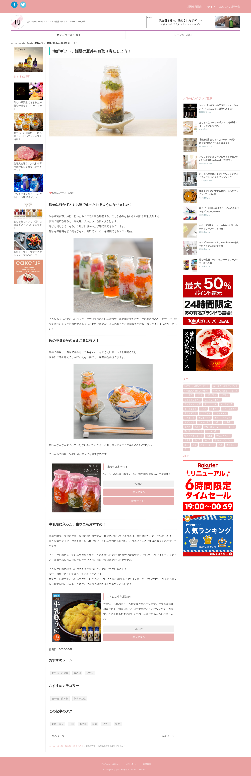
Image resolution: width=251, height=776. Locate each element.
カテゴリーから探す (69, 34)
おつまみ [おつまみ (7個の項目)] (188, 395)
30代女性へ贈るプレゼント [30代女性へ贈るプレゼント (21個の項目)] (196, 386)
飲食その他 (80, 698)
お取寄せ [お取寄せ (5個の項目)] (224, 395)
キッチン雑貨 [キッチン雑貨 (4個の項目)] (226, 404)
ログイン (210, 6)
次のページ (168, 736)
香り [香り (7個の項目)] (186, 449)
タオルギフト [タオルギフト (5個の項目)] (190, 413)
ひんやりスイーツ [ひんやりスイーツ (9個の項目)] (212, 399)
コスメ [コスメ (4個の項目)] (203, 408)
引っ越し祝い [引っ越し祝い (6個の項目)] (212, 431)
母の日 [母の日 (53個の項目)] (197, 440)
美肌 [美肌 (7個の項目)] (220, 444)
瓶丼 (117, 724)
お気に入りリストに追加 (63, 192)
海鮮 (94, 724)
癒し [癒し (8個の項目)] (186, 444)
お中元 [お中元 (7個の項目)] (199, 395)
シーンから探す (183, 34)
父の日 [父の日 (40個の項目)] (207, 440)
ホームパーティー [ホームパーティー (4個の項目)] (222, 417)
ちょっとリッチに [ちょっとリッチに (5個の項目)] (192, 399)
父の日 (90, 673)
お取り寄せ (58, 724)
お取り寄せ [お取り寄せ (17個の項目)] (211, 395)
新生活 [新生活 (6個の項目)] (187, 440)
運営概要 (147, 764)
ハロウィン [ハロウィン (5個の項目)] (205, 413)
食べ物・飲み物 (26, 43)
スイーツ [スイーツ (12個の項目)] (214, 408)
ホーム (14, 43)
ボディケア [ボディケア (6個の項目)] (189, 422)
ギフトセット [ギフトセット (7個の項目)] (190, 408)
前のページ (58, 736)
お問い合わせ (132, 764)
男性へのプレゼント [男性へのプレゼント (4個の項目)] (223, 440)
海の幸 (83, 724)
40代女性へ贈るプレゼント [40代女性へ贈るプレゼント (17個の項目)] (225, 386)
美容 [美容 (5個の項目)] (194, 444)
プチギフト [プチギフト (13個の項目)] (189, 417)
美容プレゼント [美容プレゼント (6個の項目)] (207, 444)
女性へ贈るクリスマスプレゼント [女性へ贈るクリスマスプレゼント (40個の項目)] (219, 426)
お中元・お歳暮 (60, 673)
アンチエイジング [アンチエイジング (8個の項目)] (192, 404)
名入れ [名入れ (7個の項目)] (187, 426)
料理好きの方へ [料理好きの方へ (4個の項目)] (223, 435)
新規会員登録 (194, 6)
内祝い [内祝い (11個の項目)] (217, 422)
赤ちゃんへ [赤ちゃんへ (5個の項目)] (231, 444)
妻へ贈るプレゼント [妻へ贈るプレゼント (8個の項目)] (193, 431)
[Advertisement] (113, 163)
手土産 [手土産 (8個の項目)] (209, 435)
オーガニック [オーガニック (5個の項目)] (210, 404)
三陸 (71, 724)
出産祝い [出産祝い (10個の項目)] (228, 422)
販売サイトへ (138, 500)
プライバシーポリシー (110, 764)
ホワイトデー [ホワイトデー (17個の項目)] (204, 417)
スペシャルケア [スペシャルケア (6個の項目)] (229, 408)
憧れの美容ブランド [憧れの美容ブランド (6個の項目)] (193, 435)
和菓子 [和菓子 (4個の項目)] (197, 426)
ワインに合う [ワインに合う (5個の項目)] (204, 422)
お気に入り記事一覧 (229, 6)
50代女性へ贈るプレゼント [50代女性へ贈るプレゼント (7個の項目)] (196, 390)
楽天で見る (139, 492)
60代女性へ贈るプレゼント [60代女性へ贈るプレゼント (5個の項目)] (225, 390)
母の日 (77, 673)
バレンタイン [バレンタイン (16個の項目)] (220, 413)
